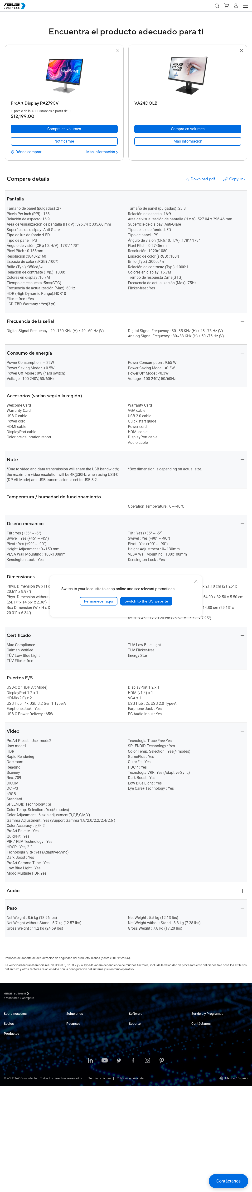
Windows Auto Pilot (142, 1039)
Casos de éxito (76, 1114)
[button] (217, 6)
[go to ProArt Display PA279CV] (64, 76)
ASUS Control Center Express (148, 1032)
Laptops (9, 1068)
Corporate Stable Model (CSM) (211, 1025)
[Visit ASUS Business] (17, 994)
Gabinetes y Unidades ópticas (24, 1132)
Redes (8, 1125)
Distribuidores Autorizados (21, 1050)
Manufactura (75, 1053)
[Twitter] (119, 1167)
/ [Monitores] (38, 994)
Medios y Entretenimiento (83, 1068)
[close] (196, 581)
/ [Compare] (53, 994)
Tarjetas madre (14, 1104)
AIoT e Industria (14, 1118)
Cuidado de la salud (79, 1046)
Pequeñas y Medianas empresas (88, 1018)
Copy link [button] (234, 179)
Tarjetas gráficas (15, 1111)
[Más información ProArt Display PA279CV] (102, 152)
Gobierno (72, 1082)
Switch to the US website (146, 601)
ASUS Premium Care (205, 1018)
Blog (69, 1107)
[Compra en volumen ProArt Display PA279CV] (64, 129)
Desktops (10, 1075)
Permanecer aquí (98, 601)
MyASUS (135, 1018)
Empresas (73, 1025)
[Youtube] (104, 1167)
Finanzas (72, 1075)
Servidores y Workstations (21, 1097)
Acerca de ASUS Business (21, 1018)
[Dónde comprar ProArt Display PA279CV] (26, 152)
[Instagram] (147, 1167)
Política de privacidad (131, 1184)
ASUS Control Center (142, 1025)
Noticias (72, 1121)
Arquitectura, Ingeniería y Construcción (92, 1060)
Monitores (10, 1089)
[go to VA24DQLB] (188, 76)
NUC (7, 1082)
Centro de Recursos (79, 1128)
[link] (64, 141)
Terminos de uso (99, 1184)
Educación (73, 1032)
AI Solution (73, 1089)
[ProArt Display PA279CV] (64, 102)
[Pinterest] (161, 1167)
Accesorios (11, 1139)
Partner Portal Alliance (19, 1043)
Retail (70, 1039)
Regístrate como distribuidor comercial (217, 1050)
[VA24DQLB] (187, 102)
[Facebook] (133, 1167)
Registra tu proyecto (204, 1057)
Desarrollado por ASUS (206, 1032)
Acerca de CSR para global (21, 1025)
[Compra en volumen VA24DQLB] (187, 129)
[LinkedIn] (90, 1167)
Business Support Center (145, 1057)
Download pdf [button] (199, 179)
